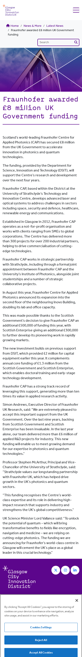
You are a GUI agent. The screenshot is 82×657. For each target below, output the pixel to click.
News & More (33, 26)
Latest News (54, 26)
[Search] (58, 42)
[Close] (77, 603)
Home (12, 26)
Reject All (41, 642)
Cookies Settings (41, 629)
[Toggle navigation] (76, 10)
